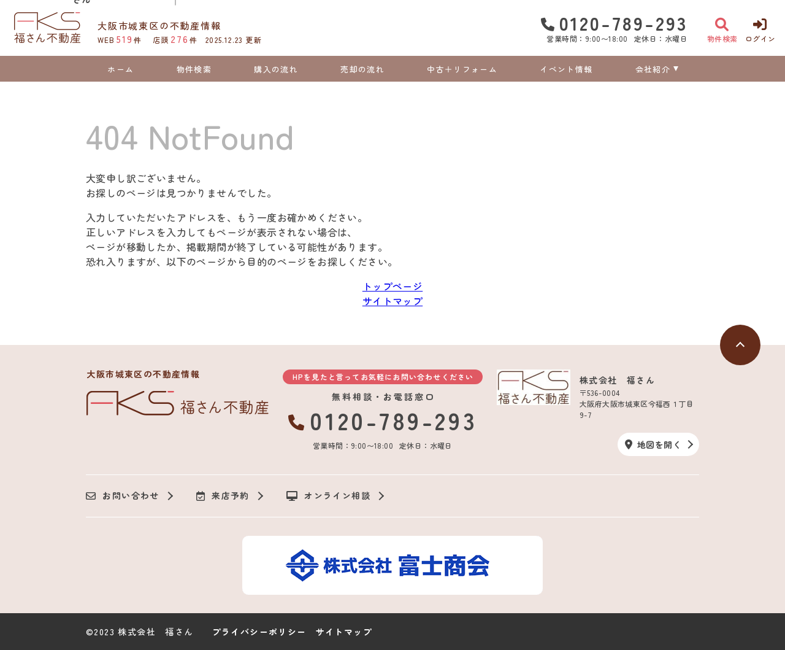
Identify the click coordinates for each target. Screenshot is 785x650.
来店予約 (223, 496)
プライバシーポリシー (259, 631)
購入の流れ (276, 69)
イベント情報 (566, 69)
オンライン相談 (328, 496)
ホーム (120, 69)
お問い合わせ (122, 496)
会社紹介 (652, 69)
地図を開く (653, 444)
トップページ (392, 286)
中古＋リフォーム (462, 69)
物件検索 (194, 69)
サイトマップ (392, 300)
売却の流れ (362, 69)
